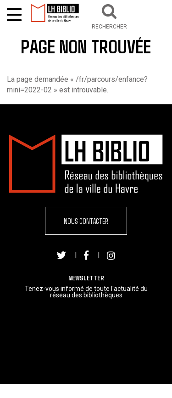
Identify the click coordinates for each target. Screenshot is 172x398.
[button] (109, 15)
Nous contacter (86, 220)
